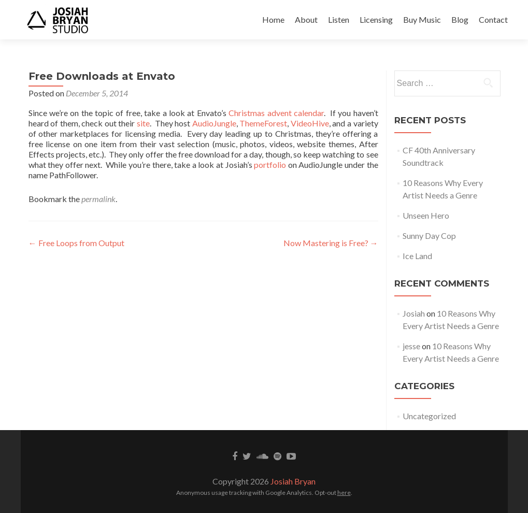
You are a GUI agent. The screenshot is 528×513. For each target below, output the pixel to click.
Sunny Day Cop (429, 235)
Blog (459, 19)
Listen (338, 19)
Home (273, 19)
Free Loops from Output (76, 243)
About (306, 19)
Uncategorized (429, 416)
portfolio (270, 164)
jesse (411, 346)
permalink (98, 199)
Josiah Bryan (293, 481)
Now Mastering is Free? (330, 243)
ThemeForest (263, 123)
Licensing (376, 19)
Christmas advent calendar (276, 113)
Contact (493, 19)
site (143, 123)
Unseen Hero (426, 215)
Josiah (414, 313)
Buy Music (422, 19)
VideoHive (310, 123)
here (344, 492)
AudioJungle (214, 123)
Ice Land (417, 256)
